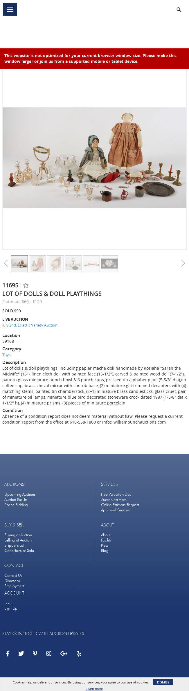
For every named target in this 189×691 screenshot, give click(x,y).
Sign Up (10, 608)
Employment (14, 586)
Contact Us (13, 575)
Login (8, 603)
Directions (12, 580)
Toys (6, 355)
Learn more (94, 688)
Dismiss (163, 682)
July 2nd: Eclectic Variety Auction (29, 325)
